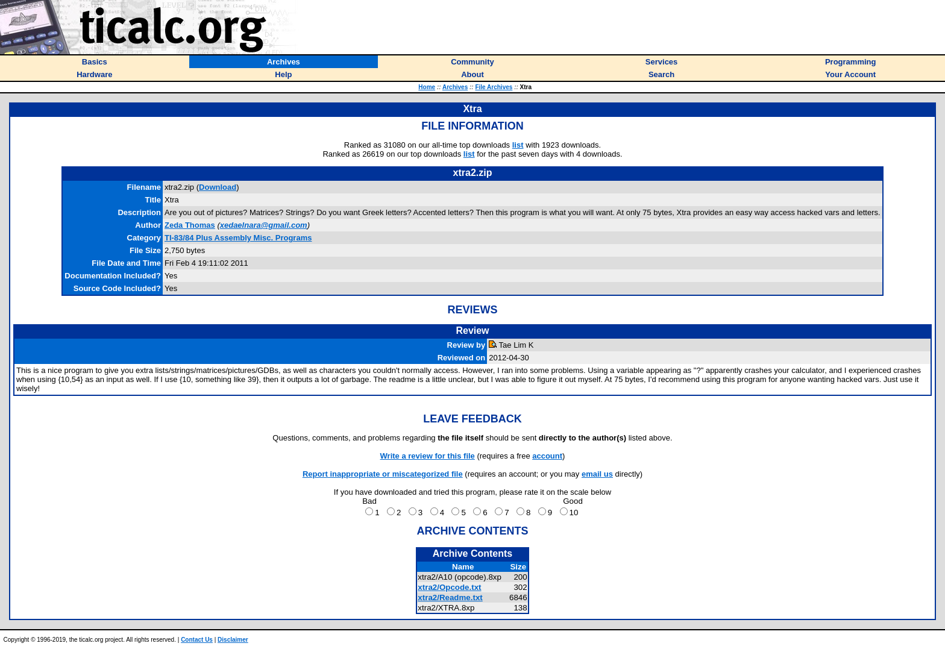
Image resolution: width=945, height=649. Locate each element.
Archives (455, 87)
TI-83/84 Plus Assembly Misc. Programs (238, 237)
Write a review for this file (427, 455)
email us (597, 473)
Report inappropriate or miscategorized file (383, 473)
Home (426, 87)
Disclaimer (233, 639)
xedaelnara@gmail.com (263, 225)
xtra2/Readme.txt (450, 597)
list (518, 144)
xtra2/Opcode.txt (449, 587)
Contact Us (197, 639)
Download (217, 187)
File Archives (493, 87)
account (547, 455)
